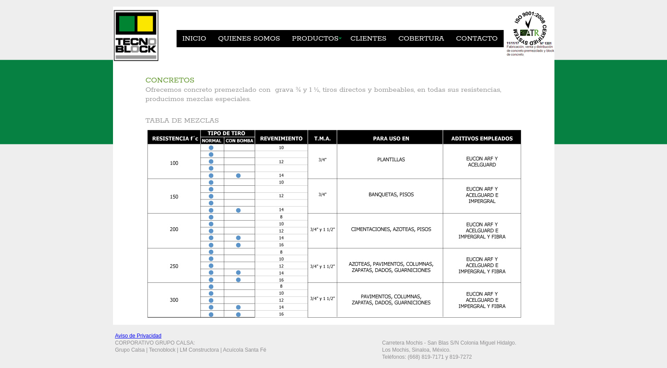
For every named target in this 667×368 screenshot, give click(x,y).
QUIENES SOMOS (249, 38)
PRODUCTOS (315, 38)
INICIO (194, 38)
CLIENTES (368, 38)
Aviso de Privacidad (138, 336)
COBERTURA (421, 38)
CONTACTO (476, 38)
